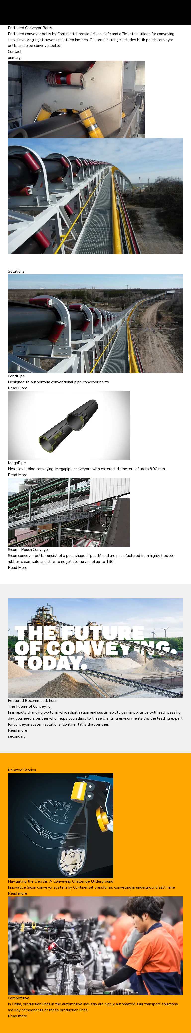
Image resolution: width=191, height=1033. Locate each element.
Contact (15, 51)
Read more (17, 730)
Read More (17, 388)
